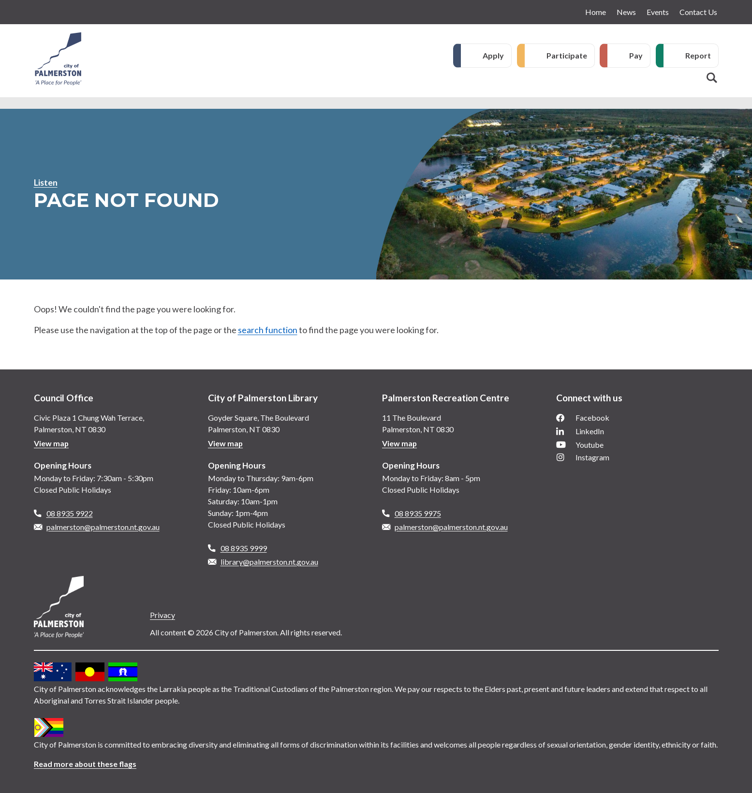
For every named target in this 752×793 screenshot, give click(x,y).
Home (595, 11)
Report (698, 55)
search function (267, 329)
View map (51, 443)
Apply (493, 55)
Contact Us (698, 11)
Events (658, 11)
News (626, 11)
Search (712, 78)
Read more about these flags (85, 763)
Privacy (162, 614)
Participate (566, 55)
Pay (636, 55)
